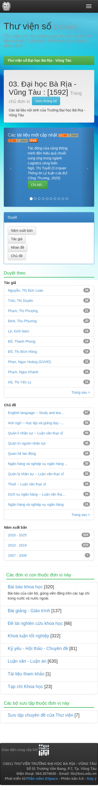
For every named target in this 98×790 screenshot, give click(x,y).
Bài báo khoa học (25, 586)
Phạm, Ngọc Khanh (23, 372)
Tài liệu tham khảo (26, 673)
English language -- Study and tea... (36, 413)
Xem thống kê (46, 101)
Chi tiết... (38, 185)
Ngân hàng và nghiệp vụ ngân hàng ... (38, 464)
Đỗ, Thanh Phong (21, 341)
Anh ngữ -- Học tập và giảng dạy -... (36, 423)
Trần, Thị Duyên (20, 301)
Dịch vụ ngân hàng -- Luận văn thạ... (36, 494)
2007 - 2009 (17, 556)
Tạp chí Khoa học (25, 686)
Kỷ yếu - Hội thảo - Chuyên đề (38, 648)
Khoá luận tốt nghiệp (28, 635)
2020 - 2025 (17, 535)
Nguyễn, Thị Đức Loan (25, 290)
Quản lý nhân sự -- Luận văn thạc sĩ (36, 474)
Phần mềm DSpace (42, 779)
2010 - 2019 (17, 545)
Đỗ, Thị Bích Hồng (22, 352)
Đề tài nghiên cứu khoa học (35, 623)
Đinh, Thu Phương (22, 321)
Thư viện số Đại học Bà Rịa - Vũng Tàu (39, 60)
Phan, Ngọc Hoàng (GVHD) (29, 362)
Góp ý (92, 779)
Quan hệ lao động (22, 454)
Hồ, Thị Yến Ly (19, 382)
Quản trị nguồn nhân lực (27, 443)
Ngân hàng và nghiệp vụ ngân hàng (36, 505)
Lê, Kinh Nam (18, 331)
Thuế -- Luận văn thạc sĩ (27, 484)
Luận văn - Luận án (27, 661)
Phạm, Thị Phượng (23, 311)
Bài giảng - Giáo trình (29, 610)
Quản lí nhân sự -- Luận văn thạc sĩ (35, 433)
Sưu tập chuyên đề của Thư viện (40, 715)
